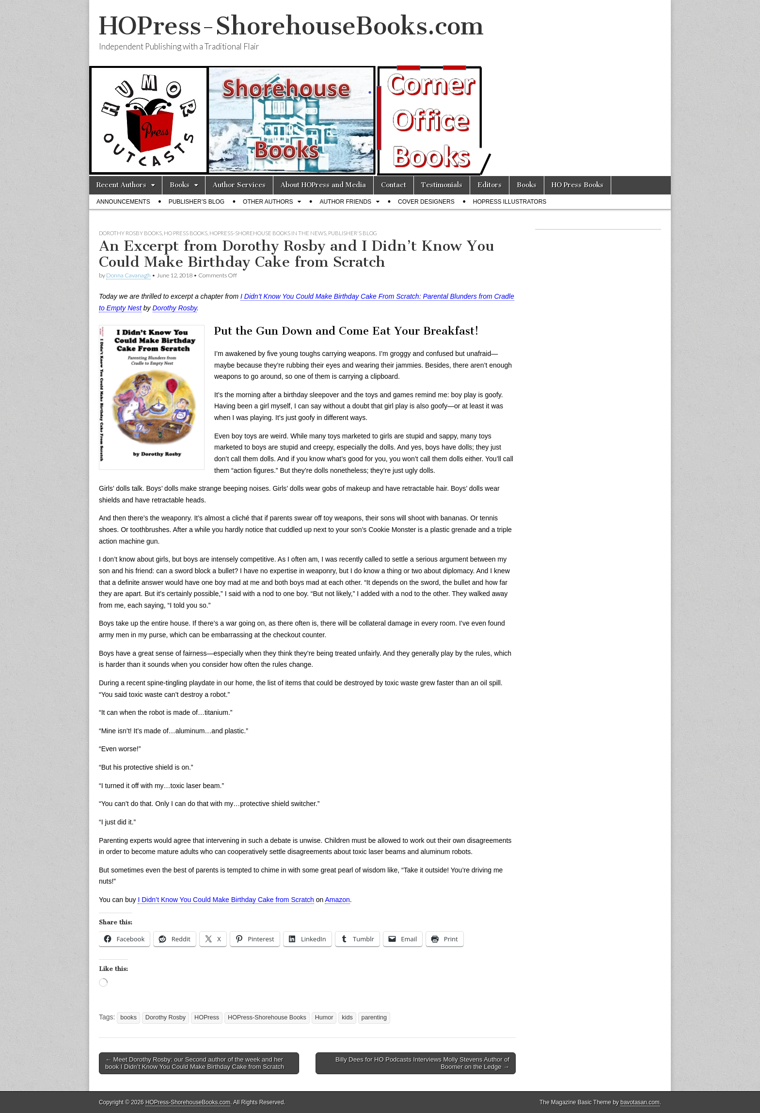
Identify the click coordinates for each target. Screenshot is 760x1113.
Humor (324, 1017)
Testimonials (441, 185)
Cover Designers (426, 201)
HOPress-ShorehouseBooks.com (291, 26)
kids (347, 1017)
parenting (374, 1017)
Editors (489, 185)
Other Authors (268, 201)
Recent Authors (121, 185)
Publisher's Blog (352, 233)
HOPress (206, 1017)
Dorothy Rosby (175, 308)
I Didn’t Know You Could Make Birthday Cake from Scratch (226, 899)
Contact (393, 185)
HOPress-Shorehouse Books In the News (267, 233)
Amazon (337, 899)
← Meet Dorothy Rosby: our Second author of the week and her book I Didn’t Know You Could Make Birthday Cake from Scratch (194, 1063)
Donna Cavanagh (128, 275)
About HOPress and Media (323, 185)
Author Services (239, 185)
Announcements (123, 201)
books (128, 1017)
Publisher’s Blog (196, 201)
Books (180, 185)
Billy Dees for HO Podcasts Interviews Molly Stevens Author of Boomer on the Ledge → (422, 1063)
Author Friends (345, 201)
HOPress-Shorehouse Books (267, 1017)
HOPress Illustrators (510, 201)
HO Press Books (577, 185)
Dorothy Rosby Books (130, 233)
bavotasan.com (640, 1102)
